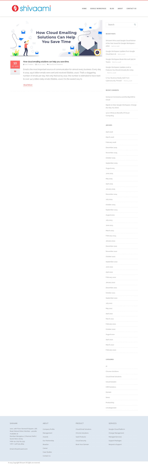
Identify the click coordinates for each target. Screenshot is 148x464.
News (108, 397)
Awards (45, 437)
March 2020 (110, 345)
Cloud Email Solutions (56, 108)
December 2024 (111, 194)
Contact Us (131, 8)
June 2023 (109, 225)
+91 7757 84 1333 (19, 441)
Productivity (110, 402)
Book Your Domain (82, 444)
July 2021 (109, 303)
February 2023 (111, 236)
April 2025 (109, 184)
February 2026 (111, 142)
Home (84, 8)
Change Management (116, 433)
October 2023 (110, 204)
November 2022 (111, 251)
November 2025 (111, 153)
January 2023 (110, 241)
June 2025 (109, 173)
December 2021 (111, 288)
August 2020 (110, 334)
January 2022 (110, 282)
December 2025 (111, 147)
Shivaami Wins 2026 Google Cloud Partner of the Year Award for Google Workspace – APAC (121, 43)
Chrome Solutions (112, 371)
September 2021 (111, 298)
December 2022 (111, 246)
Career (45, 448)
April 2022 (109, 272)
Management (47, 433)
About (120, 8)
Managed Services (115, 437)
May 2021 (109, 308)
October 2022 (110, 256)
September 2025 (111, 163)
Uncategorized (111, 408)
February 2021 (111, 324)
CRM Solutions (111, 387)
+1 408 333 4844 (18, 444)
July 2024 (109, 199)
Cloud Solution (111, 382)
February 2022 (111, 277)
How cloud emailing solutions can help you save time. (46, 106)
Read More (27, 129)
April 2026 (109, 132)
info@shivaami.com (21, 449)
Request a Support (115, 444)
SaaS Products (81, 437)
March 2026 (110, 137)
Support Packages (115, 441)
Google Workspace (98, 8)
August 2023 (110, 215)
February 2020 (111, 350)
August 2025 (110, 168)
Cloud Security (81, 441)
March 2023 (110, 230)
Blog (112, 8)
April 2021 (109, 313)
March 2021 (110, 319)
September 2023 (111, 210)
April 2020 (109, 339)
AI (106, 366)
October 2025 (110, 158)
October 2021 (110, 293)
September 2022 (111, 262)
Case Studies (47, 452)
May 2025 (109, 179)
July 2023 (109, 220)
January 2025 (110, 189)
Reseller (46, 444)
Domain (108, 392)
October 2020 (110, 329)
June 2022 (109, 267)
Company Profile (49, 429)
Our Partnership (48, 441)
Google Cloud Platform (117, 429)
